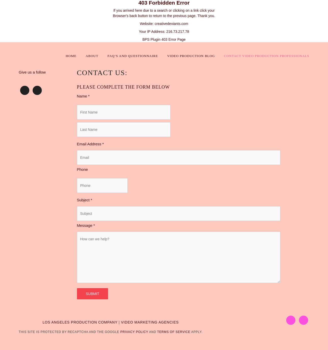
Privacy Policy (134, 332)
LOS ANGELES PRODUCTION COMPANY (80, 322)
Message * (86, 225)
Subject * (84, 200)
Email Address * (90, 144)
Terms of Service (173, 332)
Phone (82, 169)
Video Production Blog (191, 56)
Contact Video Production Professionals (266, 56)
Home (71, 56)
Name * (83, 96)
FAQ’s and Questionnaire (133, 56)
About (92, 56)
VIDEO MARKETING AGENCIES (150, 322)
